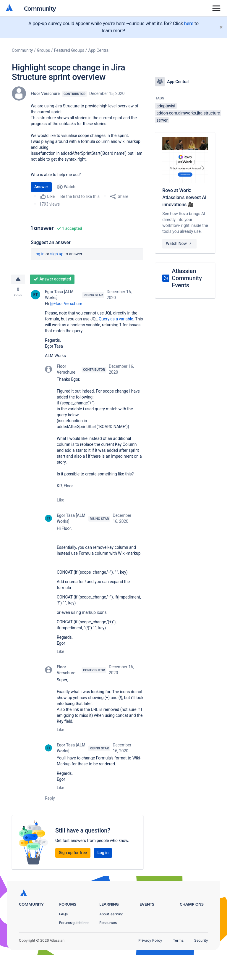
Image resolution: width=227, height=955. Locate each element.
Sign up (57, 253)
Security (201, 940)
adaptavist (165, 106)
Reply (50, 798)
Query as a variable (116, 319)
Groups (43, 50)
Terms (178, 940)
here (188, 23)
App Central (99, 50)
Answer (41, 186)
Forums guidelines (74, 922)
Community (40, 8)
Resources (108, 922)
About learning (111, 914)
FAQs (63, 914)
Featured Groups (69, 50)
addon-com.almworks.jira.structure (188, 113)
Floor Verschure (45, 93)
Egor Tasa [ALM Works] (59, 294)
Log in (39, 253)
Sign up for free (73, 852)
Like (60, 500)
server (162, 120)
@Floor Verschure (66, 303)
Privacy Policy (150, 940)
